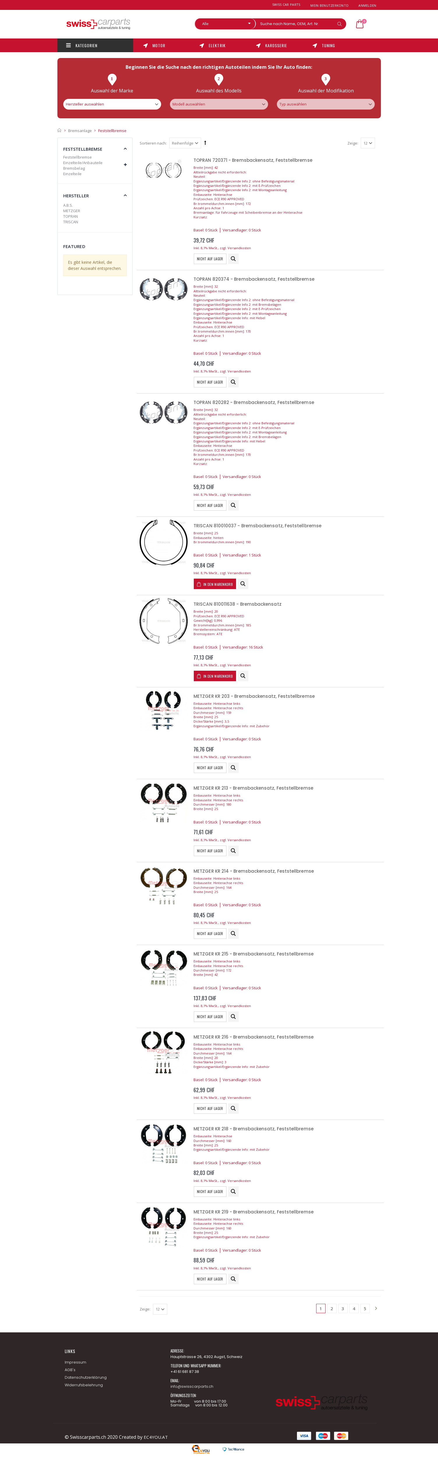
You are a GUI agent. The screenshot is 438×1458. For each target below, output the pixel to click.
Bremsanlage (80, 130)
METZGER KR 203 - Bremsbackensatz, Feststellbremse (254, 696)
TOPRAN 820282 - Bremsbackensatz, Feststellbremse (254, 402)
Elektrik (212, 45)
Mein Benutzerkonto (329, 5)
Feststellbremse (77, 157)
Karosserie (271, 45)
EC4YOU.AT (156, 1437)
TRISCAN (70, 221)
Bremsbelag (74, 168)
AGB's (70, 1370)
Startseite (59, 130)
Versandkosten (239, 248)
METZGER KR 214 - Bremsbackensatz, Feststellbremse (254, 871)
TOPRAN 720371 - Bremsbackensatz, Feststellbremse (253, 160)
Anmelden (367, 5)
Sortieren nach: (153, 143)
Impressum (76, 1362)
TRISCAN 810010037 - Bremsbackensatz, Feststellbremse (257, 526)
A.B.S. (68, 205)
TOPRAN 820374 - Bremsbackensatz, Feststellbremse (254, 279)
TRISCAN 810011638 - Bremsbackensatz (238, 604)
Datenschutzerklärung (86, 1377)
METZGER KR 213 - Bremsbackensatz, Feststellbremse (253, 788)
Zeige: (352, 143)
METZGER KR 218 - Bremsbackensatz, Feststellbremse (254, 1129)
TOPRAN (70, 216)
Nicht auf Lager (210, 258)
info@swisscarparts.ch (191, 1386)
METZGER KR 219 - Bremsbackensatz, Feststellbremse (254, 1212)
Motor (154, 45)
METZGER (71, 210)
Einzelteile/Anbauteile (83, 162)
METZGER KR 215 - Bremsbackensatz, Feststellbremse (254, 954)
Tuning (324, 45)
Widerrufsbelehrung (84, 1385)
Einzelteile (72, 173)
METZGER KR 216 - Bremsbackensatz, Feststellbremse (254, 1037)
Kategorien (82, 45)
